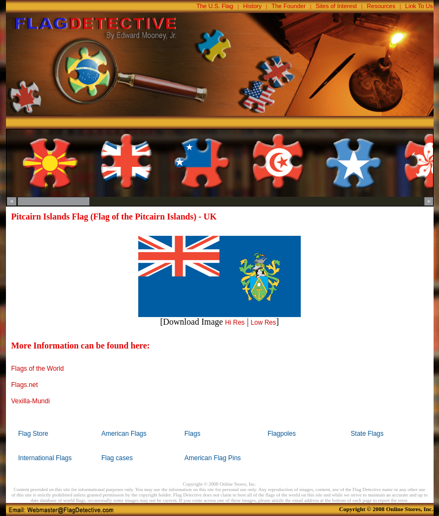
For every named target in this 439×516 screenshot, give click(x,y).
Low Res (263, 322)
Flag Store (33, 433)
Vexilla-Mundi (30, 401)
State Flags (367, 433)
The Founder (289, 6)
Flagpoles (282, 433)
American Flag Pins (212, 458)
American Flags (123, 433)
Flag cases (117, 458)
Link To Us (419, 6)
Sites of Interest (336, 6)
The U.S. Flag (215, 6)
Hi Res (234, 322)
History (252, 6)
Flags (192, 433)
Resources (381, 6)
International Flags (45, 458)
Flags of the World (37, 368)
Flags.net (24, 385)
